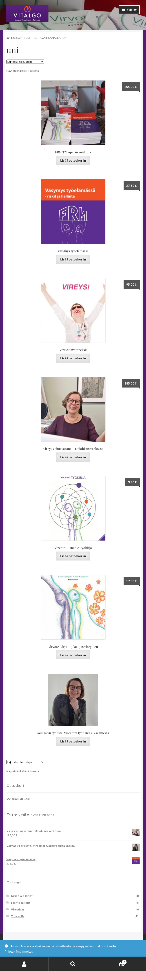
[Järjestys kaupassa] (25, 62)
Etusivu (16, 37)
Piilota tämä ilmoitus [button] (19, 951)
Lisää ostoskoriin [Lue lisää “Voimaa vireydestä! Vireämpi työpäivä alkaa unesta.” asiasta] (73, 741)
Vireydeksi (18, 909)
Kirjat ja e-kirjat (22, 895)
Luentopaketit (20, 902)
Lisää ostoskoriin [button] (73, 160)
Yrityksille (17, 916)
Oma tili (24, 964)
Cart (112, 961)
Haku (73, 964)
